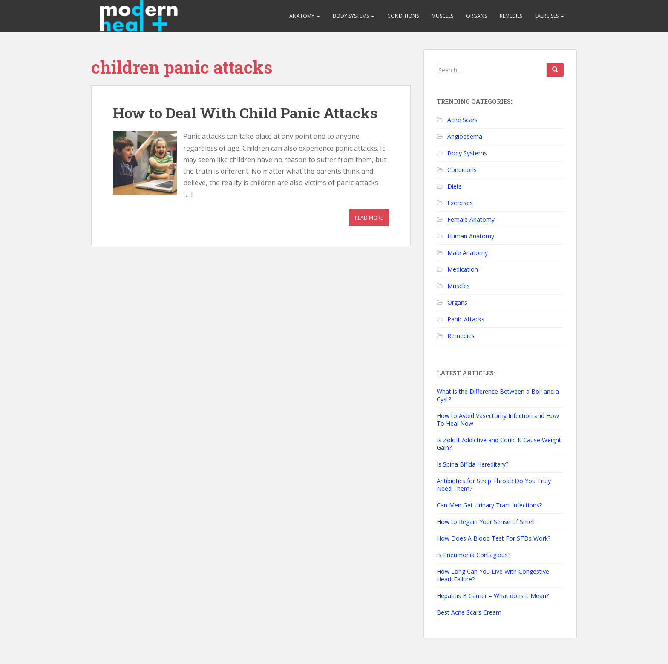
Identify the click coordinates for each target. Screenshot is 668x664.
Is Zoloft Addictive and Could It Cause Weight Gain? (499, 444)
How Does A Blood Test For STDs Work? (493, 538)
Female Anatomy (471, 219)
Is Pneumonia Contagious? (473, 555)
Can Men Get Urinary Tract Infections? (489, 505)
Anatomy (304, 16)
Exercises (549, 16)
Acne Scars (462, 120)
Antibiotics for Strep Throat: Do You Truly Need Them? (494, 484)
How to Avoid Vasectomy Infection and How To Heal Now (498, 419)
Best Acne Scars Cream (469, 612)
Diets (454, 186)
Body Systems (353, 16)
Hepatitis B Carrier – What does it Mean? (493, 596)
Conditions (403, 16)
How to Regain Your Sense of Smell (486, 522)
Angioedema (464, 136)
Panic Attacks (465, 319)
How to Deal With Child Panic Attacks (245, 112)
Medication (462, 269)
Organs (476, 16)
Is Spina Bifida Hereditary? (472, 464)
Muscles (442, 16)
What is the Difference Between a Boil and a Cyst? (498, 395)
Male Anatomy (467, 253)
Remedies (511, 16)
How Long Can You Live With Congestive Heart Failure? (493, 575)
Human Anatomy (470, 236)
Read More (369, 217)
